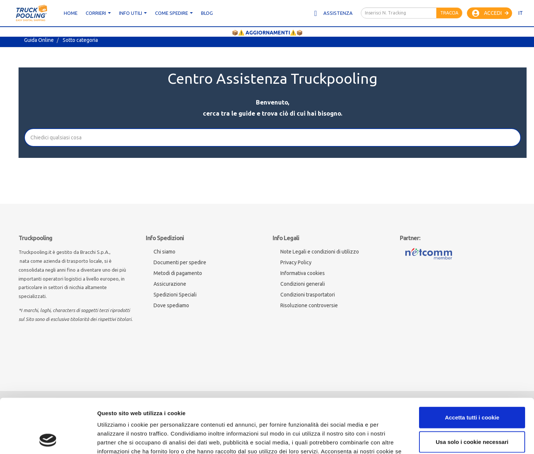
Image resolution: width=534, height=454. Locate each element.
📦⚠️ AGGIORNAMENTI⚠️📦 (267, 33)
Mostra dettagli (438, 439)
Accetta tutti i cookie (472, 366)
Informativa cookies (302, 273)
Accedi (490, 13)
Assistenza (333, 13)
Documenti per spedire (180, 262)
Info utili (133, 13)
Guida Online (39, 40)
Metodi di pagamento (178, 273)
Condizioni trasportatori (307, 295)
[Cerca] (272, 137)
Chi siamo (164, 252)
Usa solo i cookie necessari (472, 391)
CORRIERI (98, 13)
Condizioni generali (302, 284)
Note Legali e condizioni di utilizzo (319, 252)
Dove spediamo (171, 305)
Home (71, 13)
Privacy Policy (296, 262)
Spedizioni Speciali (175, 295)
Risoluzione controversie (309, 305)
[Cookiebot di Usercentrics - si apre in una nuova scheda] (48, 439)
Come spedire (174, 13)
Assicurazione (170, 284)
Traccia (449, 12)
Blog (207, 13)
